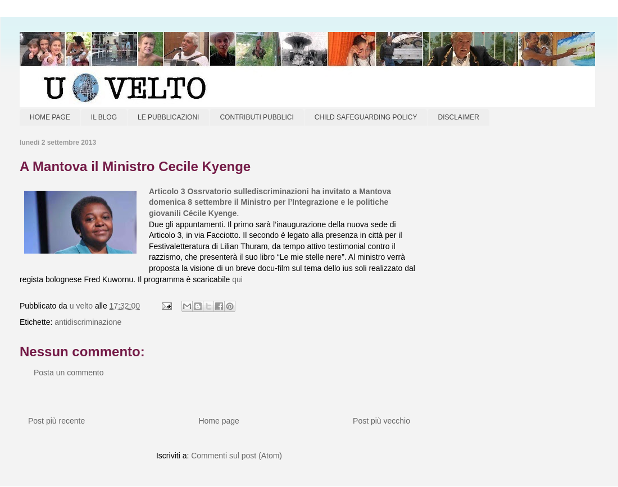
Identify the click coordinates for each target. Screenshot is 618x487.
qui (237, 279)
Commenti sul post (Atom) (236, 455)
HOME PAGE (50, 117)
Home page (218, 420)
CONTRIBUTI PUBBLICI (256, 117)
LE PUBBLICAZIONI (168, 117)
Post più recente (56, 420)
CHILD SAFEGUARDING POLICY (366, 117)
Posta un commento (69, 372)
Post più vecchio (381, 420)
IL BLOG (104, 117)
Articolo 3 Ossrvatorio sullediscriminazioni (229, 191)
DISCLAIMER (458, 117)
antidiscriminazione (87, 322)
